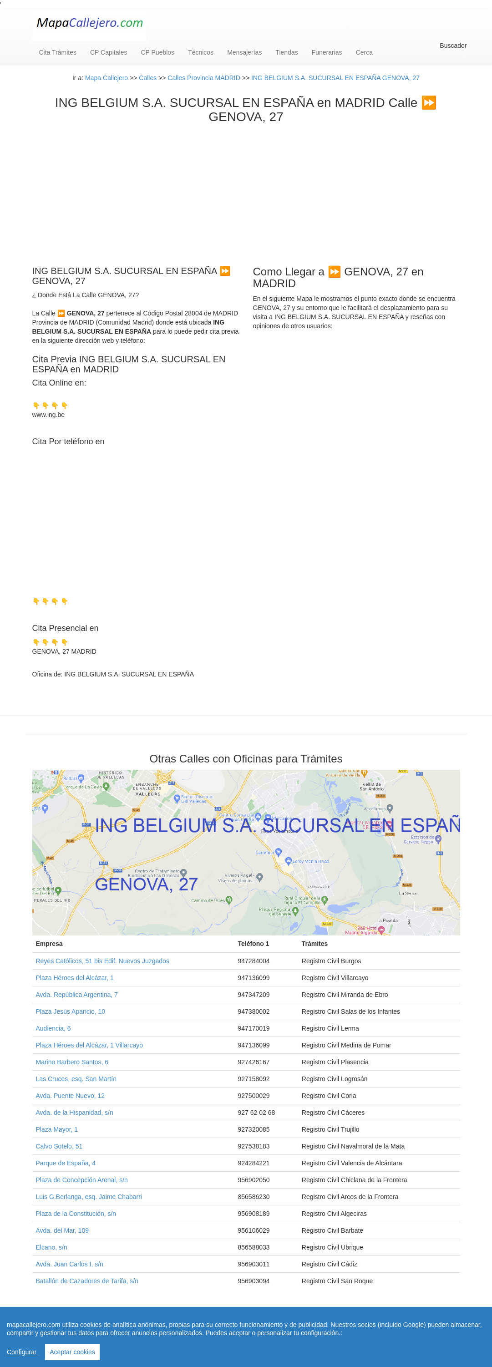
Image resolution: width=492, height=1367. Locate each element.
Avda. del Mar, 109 (62, 1230)
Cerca (364, 52)
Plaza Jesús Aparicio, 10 (71, 1011)
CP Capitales (108, 52)
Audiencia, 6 (53, 1028)
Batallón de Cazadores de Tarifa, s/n (87, 1281)
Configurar (22, 1352)
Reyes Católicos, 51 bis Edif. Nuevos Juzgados (102, 961)
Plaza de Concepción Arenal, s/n (82, 1180)
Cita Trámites (57, 52)
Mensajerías (244, 52)
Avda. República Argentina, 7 (77, 994)
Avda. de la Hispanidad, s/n (74, 1112)
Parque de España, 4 (66, 1163)
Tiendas (286, 52)
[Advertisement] (246, 192)
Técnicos (200, 52)
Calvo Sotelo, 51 (59, 1146)
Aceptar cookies (72, 1352)
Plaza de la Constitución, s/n (76, 1213)
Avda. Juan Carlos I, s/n (69, 1264)
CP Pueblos (157, 52)
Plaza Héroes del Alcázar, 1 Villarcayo (89, 1045)
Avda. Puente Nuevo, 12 (70, 1095)
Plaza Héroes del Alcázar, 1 (75, 977)
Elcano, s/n (51, 1247)
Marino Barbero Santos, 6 (72, 1062)
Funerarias (327, 52)
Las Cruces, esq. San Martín (76, 1078)
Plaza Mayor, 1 (57, 1129)
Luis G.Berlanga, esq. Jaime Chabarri (89, 1196)
